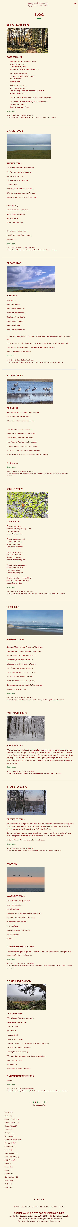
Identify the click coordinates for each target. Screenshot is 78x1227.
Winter (46, 773)
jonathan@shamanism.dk (52, 1219)
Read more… (11, 111)
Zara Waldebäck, (24, 1221)
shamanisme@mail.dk (60, 1216)
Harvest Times (16, 250)
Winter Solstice (16, 850)
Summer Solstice (11, 1119)
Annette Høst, (15, 1216)
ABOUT (17, 1207)
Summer (42, 362)
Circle (47, 250)
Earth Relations (34, 117)
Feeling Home (24, 117)
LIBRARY (53, 1207)
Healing (51, 850)
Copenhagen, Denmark (28, 1216)
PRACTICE (44, 1207)
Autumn (51, 1091)
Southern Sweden (36, 1219)
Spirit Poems (49, 473)
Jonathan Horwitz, (23, 1219)
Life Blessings (45, 117)
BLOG (61, 1207)
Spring (55, 473)
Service (8, 1187)
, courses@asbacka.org (51, 1221)
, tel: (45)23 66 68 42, (45, 1216)
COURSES (26, 1207)
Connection (15, 117)
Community (10, 1143)
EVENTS (35, 1207)
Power (23, 250)
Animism (28, 700)
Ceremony (9, 1136)
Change (14, 593)
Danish (8, 1116)
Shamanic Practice (34, 850)
